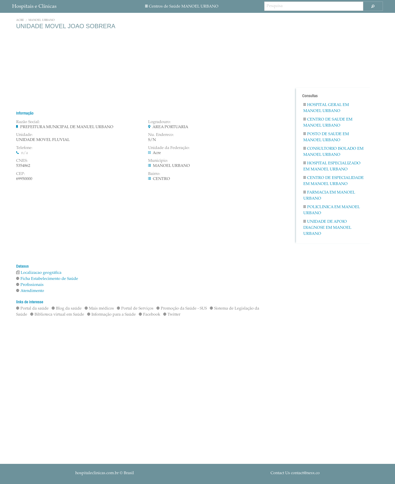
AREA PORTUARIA (170, 127)
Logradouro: (159, 122)
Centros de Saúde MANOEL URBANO (181, 7)
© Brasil (104, 473)
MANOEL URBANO (41, 20)
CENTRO (161, 179)
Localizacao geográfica (38, 273)
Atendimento (30, 291)
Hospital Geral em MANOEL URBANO (326, 108)
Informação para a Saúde (111, 315)
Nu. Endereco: (161, 135)
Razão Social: (28, 122)
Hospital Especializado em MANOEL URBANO (331, 166)
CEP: (20, 174)
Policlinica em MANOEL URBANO (331, 210)
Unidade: (24, 135)
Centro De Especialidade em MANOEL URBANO (333, 181)
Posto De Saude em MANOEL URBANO (326, 137)
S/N (152, 140)
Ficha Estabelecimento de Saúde (47, 279)
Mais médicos (99, 309)
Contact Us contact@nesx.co (295, 473)
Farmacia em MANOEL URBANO (329, 196)
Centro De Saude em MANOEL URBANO (327, 123)
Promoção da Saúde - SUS (181, 309)
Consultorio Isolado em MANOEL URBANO (333, 152)
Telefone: (24, 148)
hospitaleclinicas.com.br (97, 473)
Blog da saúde (67, 309)
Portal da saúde (32, 309)
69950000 (24, 179)
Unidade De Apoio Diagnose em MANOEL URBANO (327, 228)
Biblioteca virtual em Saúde (57, 315)
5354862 (23, 166)
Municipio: (158, 161)
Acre (20, 20)
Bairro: (154, 174)
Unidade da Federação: (169, 148)
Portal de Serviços (135, 309)
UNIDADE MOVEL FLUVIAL (43, 140)
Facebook (149, 315)
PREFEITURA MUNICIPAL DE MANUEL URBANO (66, 127)
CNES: (22, 161)
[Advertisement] (144, 70)
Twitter (171, 315)
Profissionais (30, 285)
